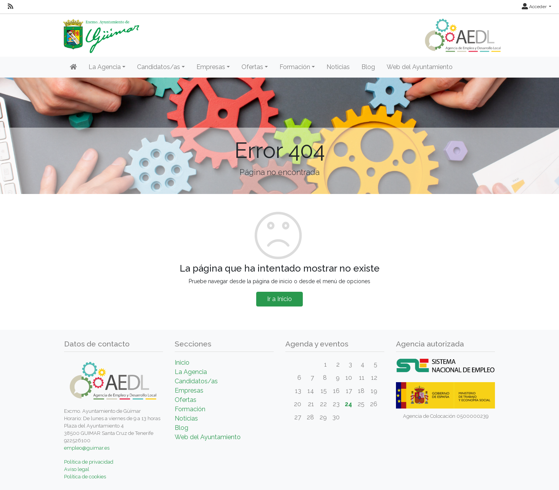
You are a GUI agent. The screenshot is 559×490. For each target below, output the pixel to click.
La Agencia (191, 372)
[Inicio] (73, 67)
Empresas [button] (210, 67)
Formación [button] (295, 67)
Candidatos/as (196, 381)
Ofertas (185, 399)
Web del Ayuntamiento (420, 67)
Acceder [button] (535, 6)
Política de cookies (85, 477)
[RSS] (10, 6)
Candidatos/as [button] (158, 67)
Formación (190, 409)
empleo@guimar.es (86, 448)
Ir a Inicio (279, 299)
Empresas (189, 390)
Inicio (182, 362)
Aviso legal (76, 469)
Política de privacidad (88, 462)
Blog (368, 67)
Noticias (338, 67)
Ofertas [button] (252, 67)
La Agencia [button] (105, 67)
